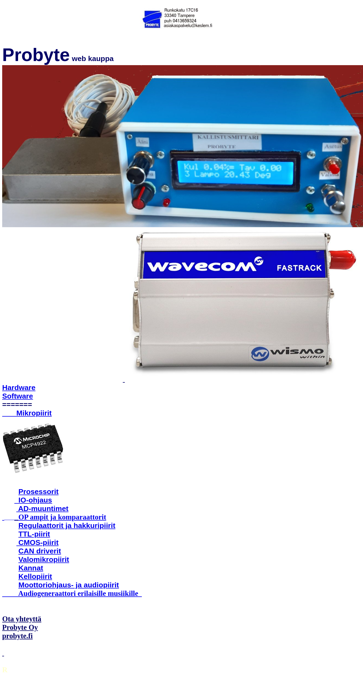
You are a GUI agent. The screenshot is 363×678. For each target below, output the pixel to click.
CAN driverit (39, 551)
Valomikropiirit (43, 559)
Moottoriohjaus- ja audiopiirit (68, 585)
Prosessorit (38, 491)
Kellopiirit (35, 576)
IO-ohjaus (35, 500)
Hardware (19, 387)
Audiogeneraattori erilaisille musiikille (72, 593)
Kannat (30, 568)
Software (17, 396)
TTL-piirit (34, 534)
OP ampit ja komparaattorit (62, 517)
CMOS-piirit (37, 542)
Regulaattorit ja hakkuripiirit (66, 525)
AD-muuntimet (42, 508)
